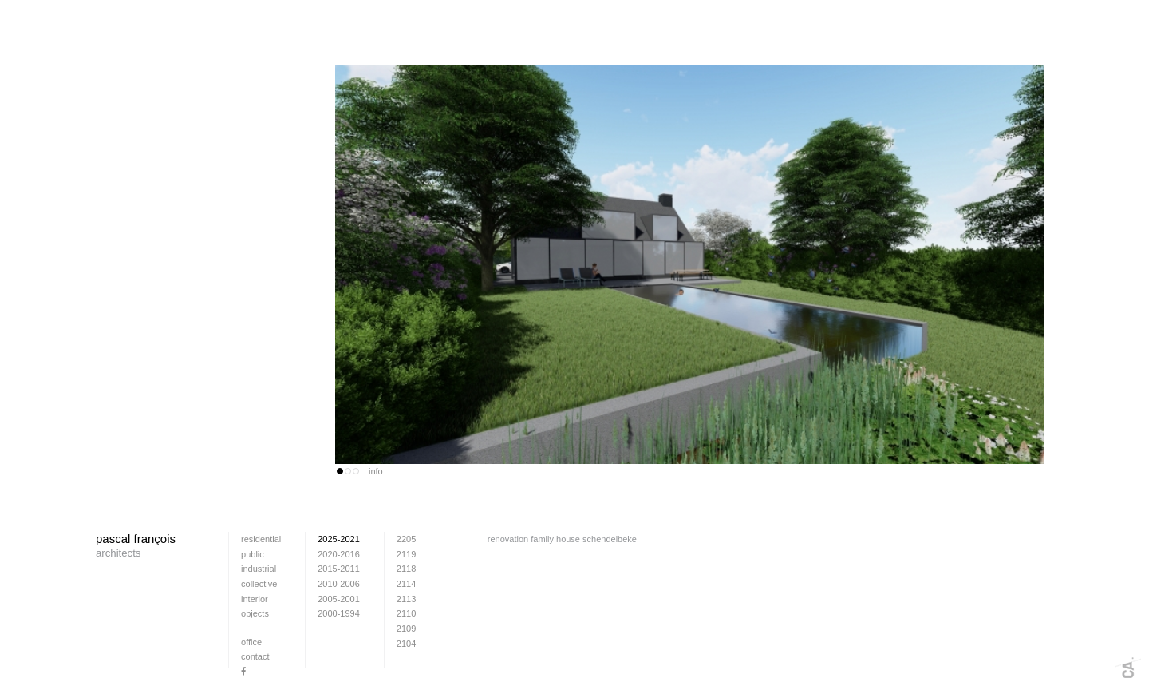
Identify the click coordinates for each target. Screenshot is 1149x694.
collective (259, 584)
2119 (406, 554)
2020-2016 (339, 554)
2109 (406, 628)
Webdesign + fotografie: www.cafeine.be (1128, 667)
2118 (406, 568)
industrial (258, 568)
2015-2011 (339, 568)
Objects (255, 613)
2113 (406, 599)
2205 (406, 539)
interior (254, 599)
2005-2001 (339, 599)
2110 (406, 613)
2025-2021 (339, 539)
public (252, 554)
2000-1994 (339, 613)
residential (261, 539)
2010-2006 (339, 584)
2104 (406, 643)
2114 (406, 584)
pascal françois (136, 546)
